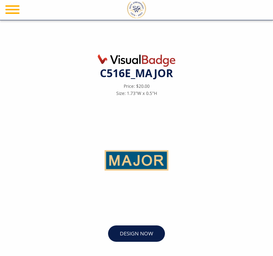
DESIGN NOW (136, 234)
